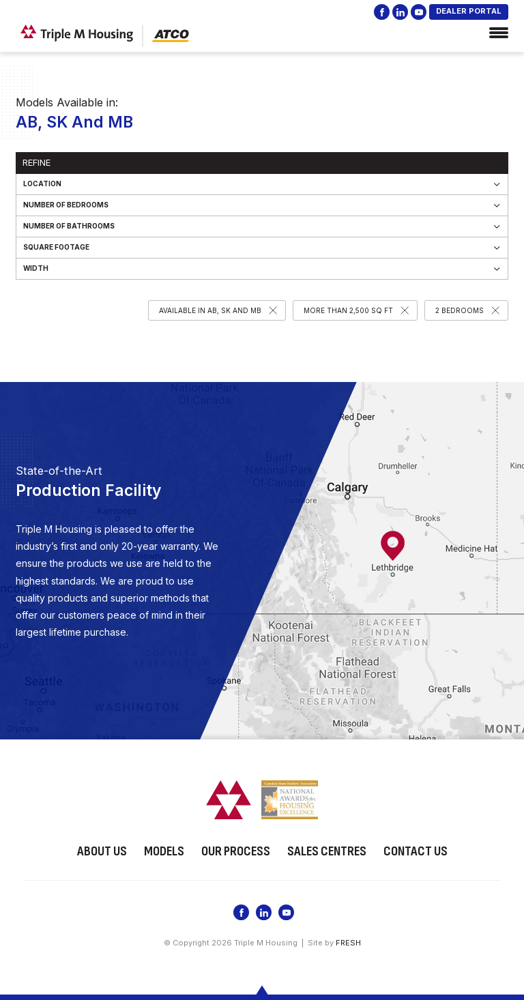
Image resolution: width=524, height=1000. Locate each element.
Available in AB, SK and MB (210, 310)
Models (164, 850)
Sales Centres (326, 850)
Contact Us (415, 850)
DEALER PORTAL (468, 11)
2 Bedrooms (459, 310)
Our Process (235, 850)
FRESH (348, 942)
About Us (102, 850)
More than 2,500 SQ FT (348, 310)
